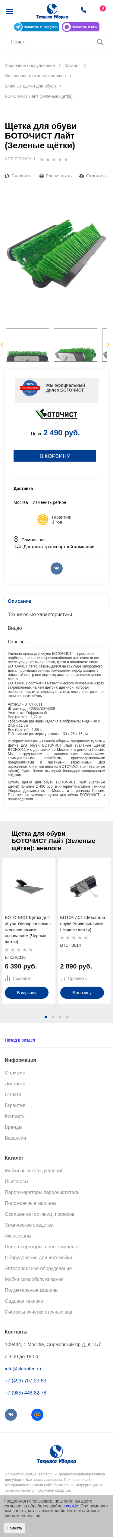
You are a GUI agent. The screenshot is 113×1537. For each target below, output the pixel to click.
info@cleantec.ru (23, 1368)
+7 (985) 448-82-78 (25, 1392)
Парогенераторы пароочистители (42, 1192)
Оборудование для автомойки (38, 1257)
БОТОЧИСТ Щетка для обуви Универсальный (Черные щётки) (82, 923)
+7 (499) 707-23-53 (25, 1380)
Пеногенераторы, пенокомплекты (42, 1246)
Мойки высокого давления (34, 1170)
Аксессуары (18, 1235)
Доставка (15, 1083)
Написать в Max (84, 27)
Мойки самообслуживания (34, 1279)
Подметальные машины (31, 1290)
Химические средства (29, 1225)
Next (108, 345)
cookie (72, 1505)
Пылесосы (16, 1181)
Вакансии (15, 1138)
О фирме (15, 1072)
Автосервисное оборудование (38, 1268)
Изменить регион (49, 502)
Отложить (96, 175)
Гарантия (15, 1105)
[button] (46, 1017)
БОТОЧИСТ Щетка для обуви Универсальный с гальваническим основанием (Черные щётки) (28, 929)
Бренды (13, 1127)
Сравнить (21, 175)
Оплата (13, 1094)
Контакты (15, 1116)
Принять (14, 1528)
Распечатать (59, 175)
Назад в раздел (20, 1040)
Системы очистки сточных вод (38, 1311)
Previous (1, 345)
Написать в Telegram (41, 27)
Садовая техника (24, 1301)
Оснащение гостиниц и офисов (39, 1214)
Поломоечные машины (30, 1203)
